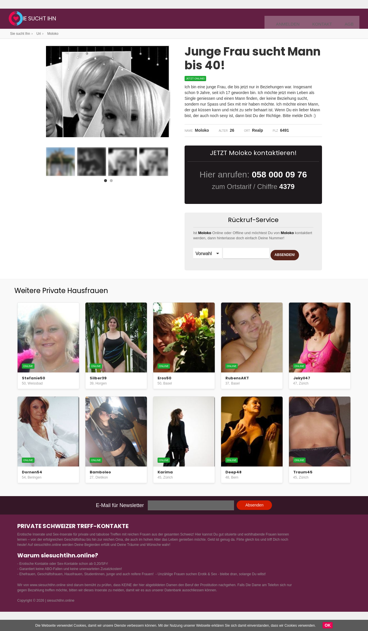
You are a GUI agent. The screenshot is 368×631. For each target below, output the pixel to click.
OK (328, 625)
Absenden (254, 515)
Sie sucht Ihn (56, 19)
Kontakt (326, 19)
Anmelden (295, 19)
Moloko (52, 34)
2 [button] (112, 180)
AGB (350, 19)
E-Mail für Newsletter (120, 516)
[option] (60, 161)
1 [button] (107, 180)
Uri (39, 34)
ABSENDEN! (215, 268)
